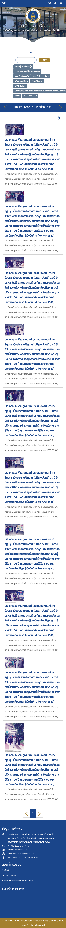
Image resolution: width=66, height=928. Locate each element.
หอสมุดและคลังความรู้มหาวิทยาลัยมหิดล (17, 880)
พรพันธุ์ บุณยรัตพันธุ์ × (23, 66)
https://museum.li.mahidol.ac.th (21, 853)
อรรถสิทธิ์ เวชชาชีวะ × (41, 76)
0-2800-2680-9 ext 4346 (18, 846)
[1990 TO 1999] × (30, 95)
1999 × (17, 95)
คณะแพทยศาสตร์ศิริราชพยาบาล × (27, 71)
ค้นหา (44, 60)
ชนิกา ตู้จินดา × (36, 81)
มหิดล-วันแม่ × (20, 85)
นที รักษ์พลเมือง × (21, 81)
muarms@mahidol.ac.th (18, 849)
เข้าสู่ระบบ (5, 870)
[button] (49, 2)
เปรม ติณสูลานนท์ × (22, 76)
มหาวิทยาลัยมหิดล (9, 875)
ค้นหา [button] (5, 3)
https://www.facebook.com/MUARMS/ (24, 857)
